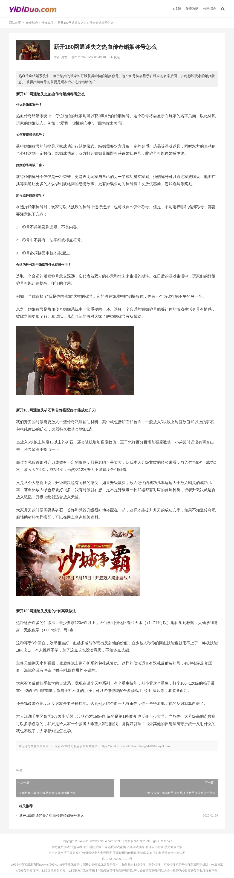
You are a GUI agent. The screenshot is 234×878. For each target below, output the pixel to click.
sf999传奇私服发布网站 (76, 746)
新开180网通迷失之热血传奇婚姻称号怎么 (51, 815)
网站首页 (15, 22)
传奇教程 (47, 22)
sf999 (177, 8)
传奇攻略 (192, 8)
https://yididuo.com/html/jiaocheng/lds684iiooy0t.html (135, 746)
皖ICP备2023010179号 (117, 858)
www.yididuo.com (101, 841)
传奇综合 (209, 8)
